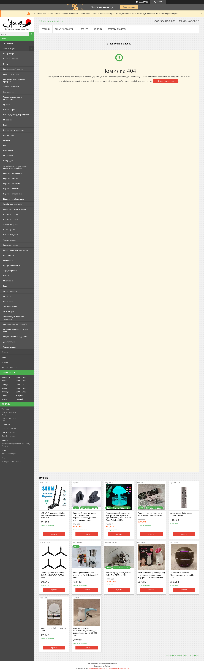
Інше (5, 286)
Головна (46, 29)
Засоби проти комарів (12, 204)
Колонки (6, 140)
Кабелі (6, 275)
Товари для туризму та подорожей (12, 98)
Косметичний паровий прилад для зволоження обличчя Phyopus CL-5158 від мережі (151, 575)
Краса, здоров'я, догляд (13, 69)
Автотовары (8, 311)
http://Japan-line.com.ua (11, 461)
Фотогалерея (7, 43)
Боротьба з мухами (11, 188)
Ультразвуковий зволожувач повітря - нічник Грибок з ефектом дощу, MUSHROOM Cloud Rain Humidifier (119, 516)
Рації (5, 125)
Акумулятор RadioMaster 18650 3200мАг (181, 514)
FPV (4, 145)
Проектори (8, 301)
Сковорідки (8, 260)
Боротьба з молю (10, 178)
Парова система (167, 81)
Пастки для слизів (10, 219)
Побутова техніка (10, 59)
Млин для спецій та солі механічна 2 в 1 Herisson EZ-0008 (85, 575)
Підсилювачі (8, 135)
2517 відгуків (143, 2)
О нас (4, 357)
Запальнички (9, 92)
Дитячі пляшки (9, 342)
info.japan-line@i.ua (10, 454)
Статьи (5, 352)
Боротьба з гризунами (12, 173)
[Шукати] (31, 34)
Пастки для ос (9, 229)
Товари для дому (10, 240)
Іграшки (6, 104)
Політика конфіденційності (119, 668)
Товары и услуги (8, 48)
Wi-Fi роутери (8, 53)
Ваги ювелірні (9, 109)
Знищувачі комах (10, 245)
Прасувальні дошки (11, 265)
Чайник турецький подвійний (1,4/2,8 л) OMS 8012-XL (118, 574)
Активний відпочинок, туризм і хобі (16, 330)
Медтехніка (8, 281)
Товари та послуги (64, 29)
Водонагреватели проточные (15, 250)
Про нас (84, 29)
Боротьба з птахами (11, 183)
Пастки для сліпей (10, 214)
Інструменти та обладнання (15, 337)
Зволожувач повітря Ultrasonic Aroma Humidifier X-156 (183, 575)
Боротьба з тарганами (12, 194)
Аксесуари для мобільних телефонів (13, 317)
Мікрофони (7, 120)
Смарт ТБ (7, 296)
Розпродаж (8, 161)
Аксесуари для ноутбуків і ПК (15, 324)
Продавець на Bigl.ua (102, 666)
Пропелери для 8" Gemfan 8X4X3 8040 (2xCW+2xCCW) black (52, 575)
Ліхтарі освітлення (11, 87)
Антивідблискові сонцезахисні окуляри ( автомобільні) (16, 167)
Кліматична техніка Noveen (14, 209)
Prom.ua (114, 664)
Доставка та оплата (117, 29)
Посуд (5, 64)
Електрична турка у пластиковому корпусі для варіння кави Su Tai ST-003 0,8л (85, 631)
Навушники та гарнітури (13, 130)
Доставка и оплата (9, 367)
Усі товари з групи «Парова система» (181, 655)
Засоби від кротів (10, 224)
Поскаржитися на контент (98, 668)
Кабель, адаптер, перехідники (16, 114)
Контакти (98, 29)
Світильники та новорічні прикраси (14, 80)
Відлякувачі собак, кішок (13, 199)
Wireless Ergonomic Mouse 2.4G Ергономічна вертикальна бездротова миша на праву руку (84, 516)
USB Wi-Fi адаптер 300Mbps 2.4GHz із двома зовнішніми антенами (53, 515)
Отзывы (5, 362)
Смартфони (8, 155)
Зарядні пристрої (10, 270)
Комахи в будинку (10, 235)
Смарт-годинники (10, 291)
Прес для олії (8, 255)
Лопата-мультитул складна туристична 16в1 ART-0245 (150, 514)
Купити (54, 534)
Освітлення (8, 150)
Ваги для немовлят (11, 74)
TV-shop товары (10, 306)
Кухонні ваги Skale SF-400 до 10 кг (54, 629)
